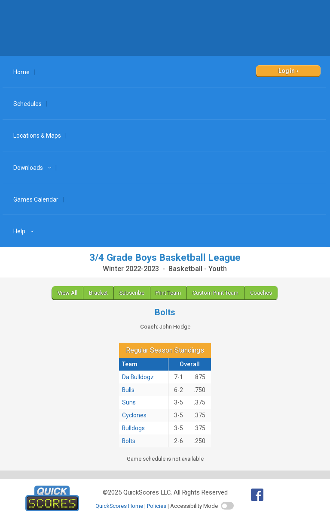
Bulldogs (133, 428)
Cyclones (134, 415)
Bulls (128, 389)
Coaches (261, 293)
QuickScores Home (119, 506)
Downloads (33, 167)
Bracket (98, 293)
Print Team (168, 293)
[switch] (227, 506)
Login (286, 70)
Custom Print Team (215, 293)
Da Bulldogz (138, 377)
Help (24, 231)
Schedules (27, 103)
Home (21, 72)
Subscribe (131, 293)
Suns (129, 402)
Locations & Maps (37, 135)
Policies (156, 506)
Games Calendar (35, 199)
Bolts (128, 440)
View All (67, 293)
